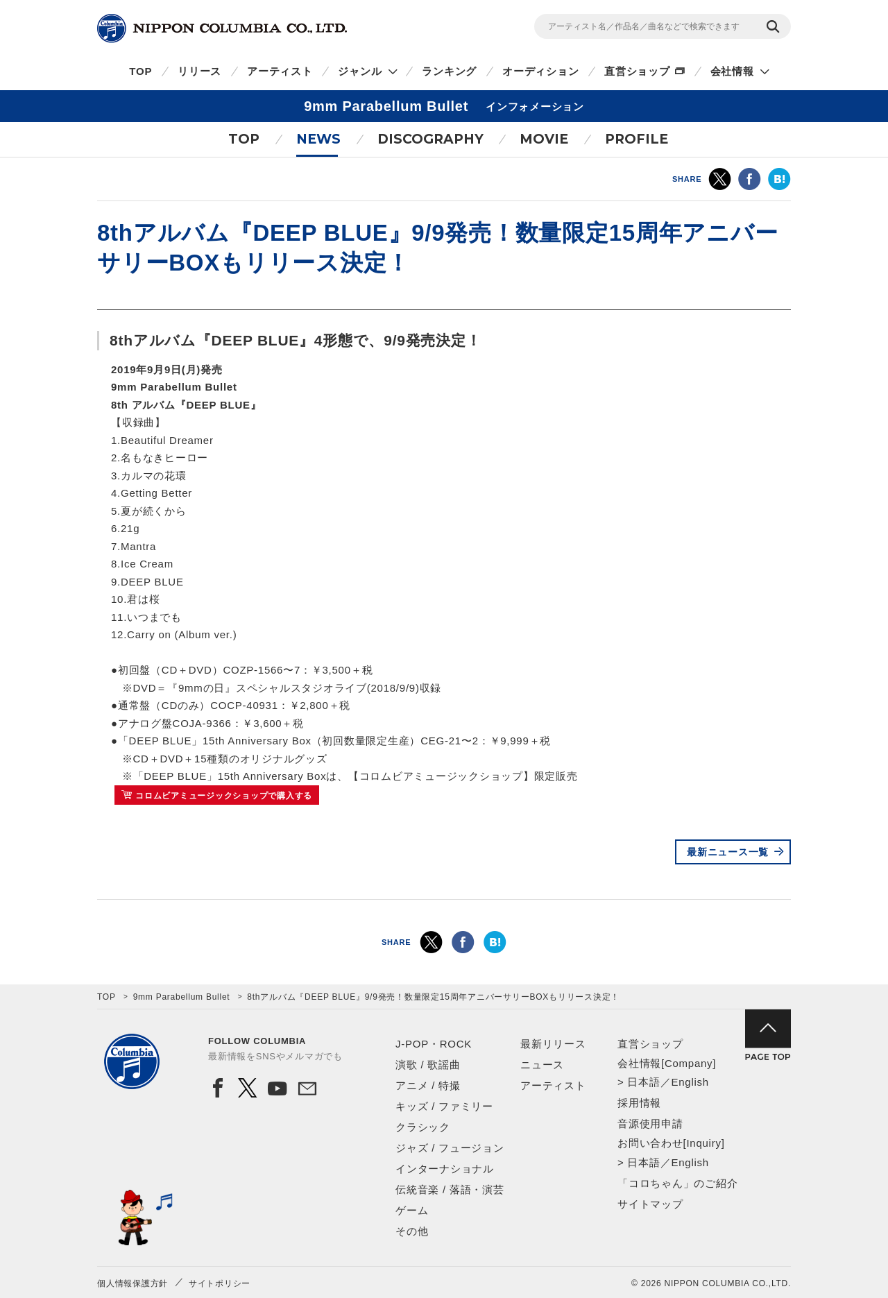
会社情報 (732, 71)
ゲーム (411, 1210)
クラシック (422, 1127)
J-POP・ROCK (433, 1044)
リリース (199, 71)
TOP (140, 71)
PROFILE (636, 139)
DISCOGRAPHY (430, 139)
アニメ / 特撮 (428, 1085)
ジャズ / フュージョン (449, 1148)
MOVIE (544, 139)
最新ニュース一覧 (728, 851)
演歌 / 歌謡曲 (428, 1064)
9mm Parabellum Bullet (181, 997)
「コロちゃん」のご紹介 (677, 1183)
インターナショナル (444, 1169)
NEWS (318, 139)
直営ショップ (637, 71)
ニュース (542, 1064)
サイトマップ (650, 1204)
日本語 (643, 1082)
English (689, 1082)
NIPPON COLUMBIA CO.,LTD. (222, 28)
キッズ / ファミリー (444, 1106)
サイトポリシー (219, 1283)
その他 (411, 1231)
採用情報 (639, 1103)
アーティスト (280, 71)
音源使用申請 (650, 1123)
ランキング (449, 71)
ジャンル (360, 71)
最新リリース (553, 1044)
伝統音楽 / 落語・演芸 (449, 1189)
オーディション (540, 71)
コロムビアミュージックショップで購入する (223, 796)
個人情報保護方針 (132, 1283)
